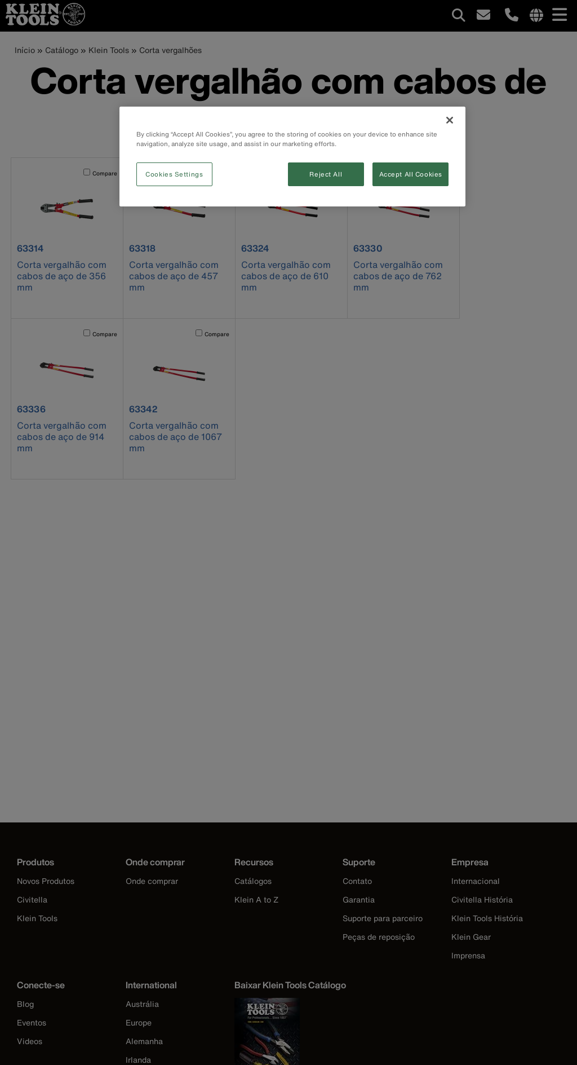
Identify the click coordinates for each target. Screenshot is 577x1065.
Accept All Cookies (410, 174)
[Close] (449, 120)
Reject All (325, 174)
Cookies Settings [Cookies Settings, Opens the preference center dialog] (174, 174)
